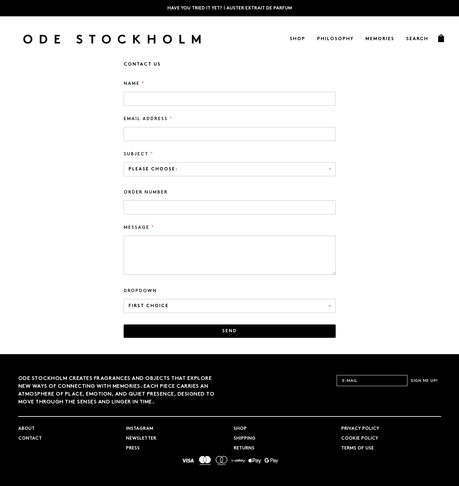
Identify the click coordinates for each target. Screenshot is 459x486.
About (26, 429)
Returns (244, 448)
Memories (379, 39)
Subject (138, 154)
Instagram (139, 429)
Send (229, 331)
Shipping (244, 438)
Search (417, 39)
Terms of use (357, 448)
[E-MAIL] (372, 380)
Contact (30, 438)
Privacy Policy (360, 429)
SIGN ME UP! (424, 380)
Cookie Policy (359, 438)
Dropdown (140, 291)
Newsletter (141, 438)
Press (133, 448)
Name (134, 83)
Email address (148, 119)
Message (139, 227)
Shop (297, 39)
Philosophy (335, 39)
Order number (146, 192)
